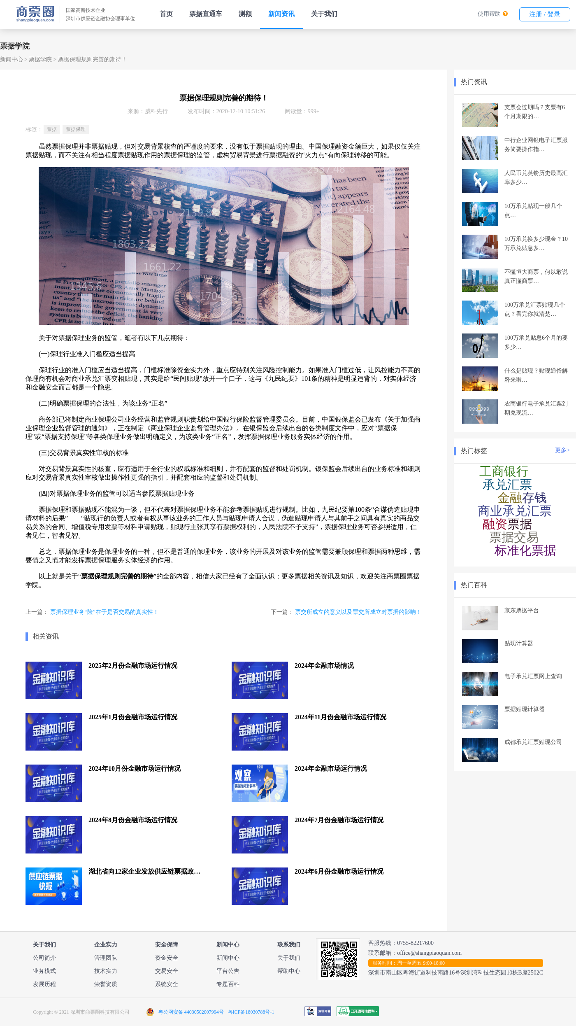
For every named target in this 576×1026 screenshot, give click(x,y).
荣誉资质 (105, 984)
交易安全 (166, 971)
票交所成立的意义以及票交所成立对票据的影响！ (358, 612)
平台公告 (227, 971)
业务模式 (44, 971)
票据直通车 (205, 13)
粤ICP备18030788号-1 (251, 1012)
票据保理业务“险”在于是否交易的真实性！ (104, 612)
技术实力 (105, 971)
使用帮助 (489, 14)
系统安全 (166, 984)
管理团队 (105, 958)
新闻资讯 (281, 13)
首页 (166, 13)
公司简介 (44, 958)
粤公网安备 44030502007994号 (191, 1012)
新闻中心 (11, 59)
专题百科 (227, 984)
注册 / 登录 (544, 14)
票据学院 (40, 59)
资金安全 (166, 958)
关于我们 (324, 13)
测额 (245, 13)
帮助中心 (288, 971)
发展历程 (44, 984)
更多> (562, 450)
